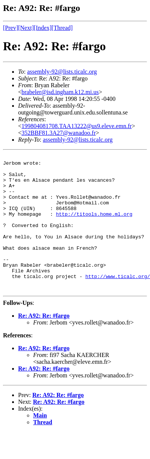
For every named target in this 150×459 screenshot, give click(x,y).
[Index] (43, 28)
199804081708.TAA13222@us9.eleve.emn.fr (76, 126)
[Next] (26, 28)
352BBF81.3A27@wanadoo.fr (58, 133)
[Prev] (10, 28)
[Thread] (62, 28)
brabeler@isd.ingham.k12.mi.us (60, 92)
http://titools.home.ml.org (94, 226)
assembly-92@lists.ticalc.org (62, 71)
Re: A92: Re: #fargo (43, 343)
